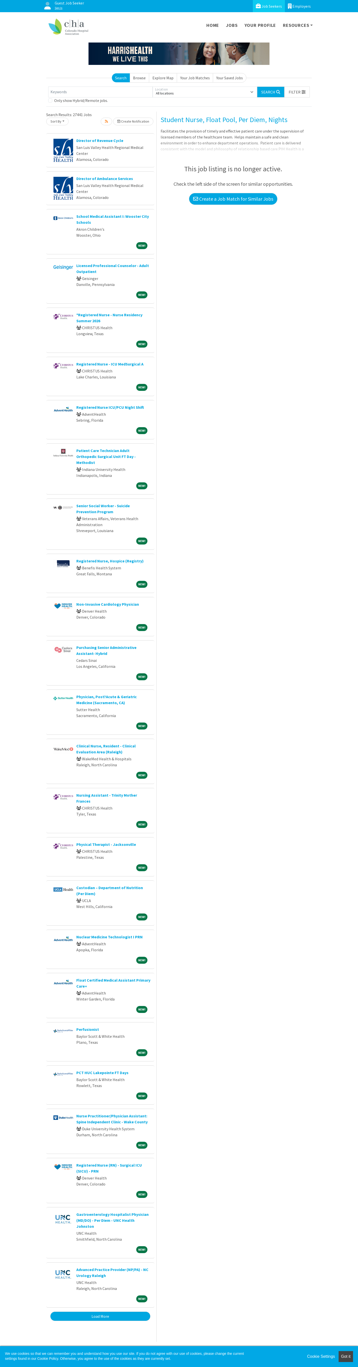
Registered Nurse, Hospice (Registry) (110, 560)
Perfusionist (87, 1029)
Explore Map (163, 77)
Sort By (55, 121)
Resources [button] (296, 25)
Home (212, 25)
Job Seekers (269, 6)
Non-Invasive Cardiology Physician (107, 604)
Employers (299, 6)
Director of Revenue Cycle (99, 140)
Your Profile (260, 25)
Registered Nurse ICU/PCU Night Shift (110, 407)
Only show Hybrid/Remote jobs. (81, 100)
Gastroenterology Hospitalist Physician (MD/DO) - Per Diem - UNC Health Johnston (112, 1220)
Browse (139, 77)
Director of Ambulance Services (104, 178)
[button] (297, 92)
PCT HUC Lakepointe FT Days (102, 1072)
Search (121, 77)
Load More (100, 1316)
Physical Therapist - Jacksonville (106, 844)
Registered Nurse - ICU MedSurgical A (109, 364)
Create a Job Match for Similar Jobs (233, 199)
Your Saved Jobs (229, 77)
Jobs (231, 25)
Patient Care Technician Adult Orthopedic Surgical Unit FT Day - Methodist (106, 456)
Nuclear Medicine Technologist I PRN (109, 936)
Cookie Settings (321, 1356)
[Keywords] (100, 92)
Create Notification (133, 121)
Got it (346, 1356)
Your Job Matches (195, 77)
